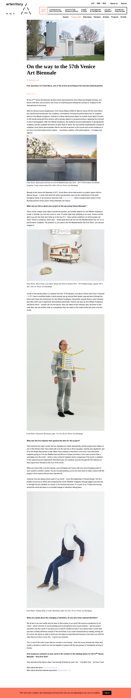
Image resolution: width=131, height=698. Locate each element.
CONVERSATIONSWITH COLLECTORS (55, 10)
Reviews (97, 17)
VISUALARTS (43, 10)
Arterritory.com (33, 80)
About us (114, 3)
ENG (98, 3)
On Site (123, 17)
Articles (106, 17)
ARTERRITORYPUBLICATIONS (120, 10)
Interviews (87, 17)
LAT (93, 3)
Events (66, 17)
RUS (104, 3)
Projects (114, 17)
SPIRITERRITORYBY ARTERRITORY (95, 10)
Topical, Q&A (76, 17)
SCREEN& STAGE (84, 10)
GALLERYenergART (108, 10)
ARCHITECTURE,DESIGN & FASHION (71, 10)
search (124, 3)
